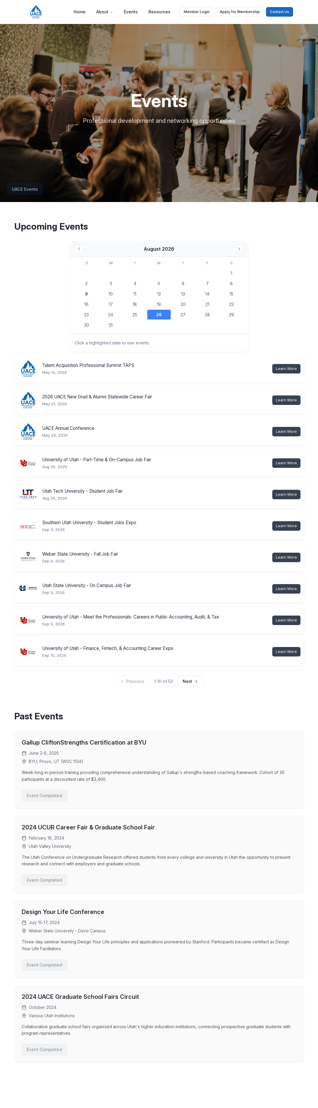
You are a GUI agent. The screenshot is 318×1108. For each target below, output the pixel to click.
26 (159, 314)
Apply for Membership (240, 11)
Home (80, 11)
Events (131, 11)
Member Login (197, 11)
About (104, 11)
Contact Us (279, 11)
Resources (159, 11)
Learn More (286, 368)
